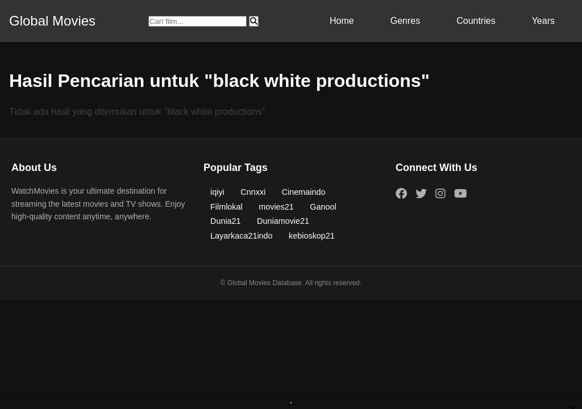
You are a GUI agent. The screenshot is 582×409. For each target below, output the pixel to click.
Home (342, 21)
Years (543, 21)
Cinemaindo (304, 192)
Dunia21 (225, 221)
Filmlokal (226, 206)
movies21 (276, 206)
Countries (475, 21)
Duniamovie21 (283, 221)
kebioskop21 (312, 235)
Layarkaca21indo (241, 235)
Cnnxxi (252, 192)
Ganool (323, 206)
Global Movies (52, 20)
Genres (405, 21)
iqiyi (217, 192)
